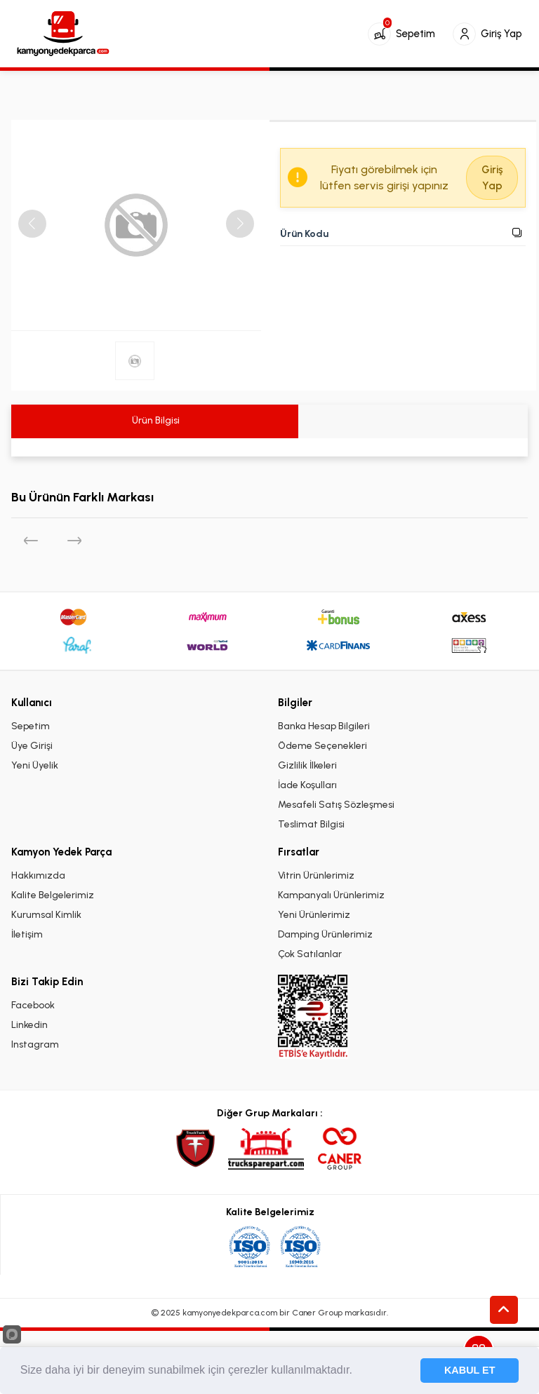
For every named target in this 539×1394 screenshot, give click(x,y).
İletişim (27, 934)
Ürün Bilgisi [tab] (155, 420)
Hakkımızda (38, 875)
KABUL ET (469, 1370)
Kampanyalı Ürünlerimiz (331, 895)
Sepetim (30, 726)
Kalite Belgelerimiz (52, 895)
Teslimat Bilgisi (311, 824)
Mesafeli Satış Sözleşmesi (336, 805)
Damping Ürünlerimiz (325, 934)
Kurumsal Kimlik (46, 915)
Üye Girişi (32, 746)
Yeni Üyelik (34, 765)
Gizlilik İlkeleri (307, 765)
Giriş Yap (492, 177)
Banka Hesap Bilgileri (324, 726)
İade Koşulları (307, 785)
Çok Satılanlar (310, 954)
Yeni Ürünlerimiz (314, 915)
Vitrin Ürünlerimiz (316, 875)
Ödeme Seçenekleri (322, 746)
